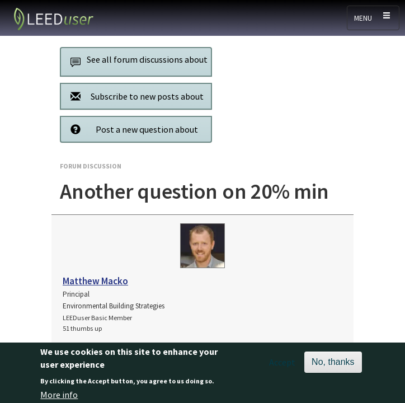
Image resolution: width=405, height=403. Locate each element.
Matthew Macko (95, 281)
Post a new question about (131, 129)
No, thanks (333, 365)
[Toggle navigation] (373, 18)
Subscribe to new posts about (134, 96)
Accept (282, 365)
